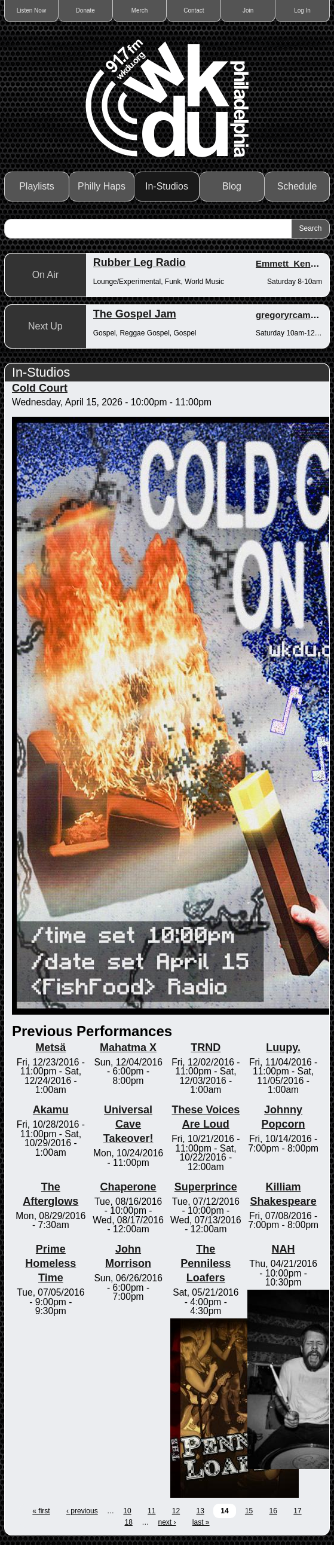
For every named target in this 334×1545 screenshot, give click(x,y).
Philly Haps (101, 186)
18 (128, 1522)
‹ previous (82, 1511)
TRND (205, 1048)
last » (201, 1522)
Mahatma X (128, 1048)
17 (297, 1511)
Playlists (36, 186)
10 (127, 1511)
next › (167, 1522)
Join (248, 10)
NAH (283, 1249)
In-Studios (166, 186)
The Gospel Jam (134, 314)
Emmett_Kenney (291, 263)
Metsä (50, 1048)
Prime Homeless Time (50, 1263)
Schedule (297, 186)
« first (41, 1511)
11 (151, 1511)
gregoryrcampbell (294, 315)
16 (273, 1511)
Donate (85, 10)
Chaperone (128, 1187)
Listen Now (31, 10)
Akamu (51, 1110)
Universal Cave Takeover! (128, 1124)
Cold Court (40, 388)
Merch (139, 10)
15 (249, 1511)
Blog (231, 186)
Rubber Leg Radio (139, 262)
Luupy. (283, 1048)
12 (176, 1511)
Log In (302, 10)
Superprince (205, 1187)
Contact (193, 10)
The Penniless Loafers (205, 1263)
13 (200, 1511)
